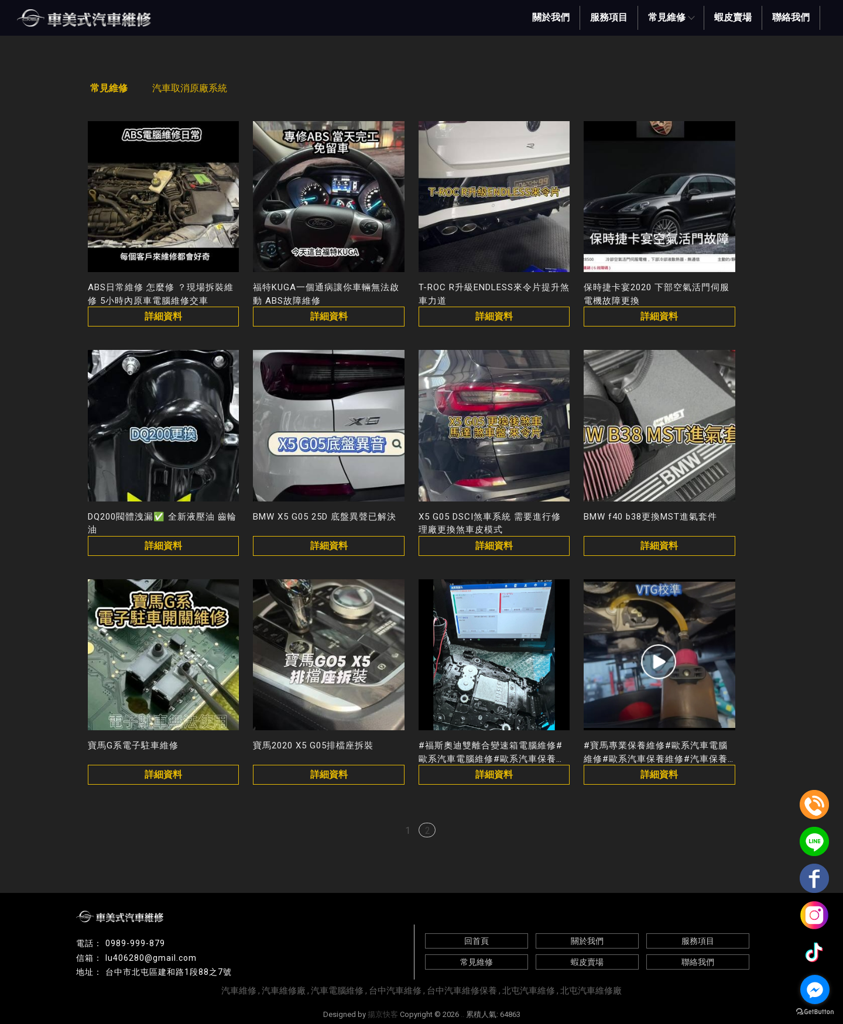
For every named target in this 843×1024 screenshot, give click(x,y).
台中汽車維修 (395, 990)
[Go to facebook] (815, 989)
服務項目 (609, 17)
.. (462, 1014)
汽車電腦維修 (337, 990)
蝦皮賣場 (733, 17)
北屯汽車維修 (528, 990)
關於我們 (551, 17)
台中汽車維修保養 (462, 990)
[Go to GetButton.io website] (815, 1012)
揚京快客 (383, 1014)
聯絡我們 (791, 17)
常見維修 (671, 17)
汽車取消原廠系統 (189, 88)
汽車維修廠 (284, 990)
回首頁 (476, 941)
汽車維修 (238, 990)
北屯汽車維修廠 (591, 990)
